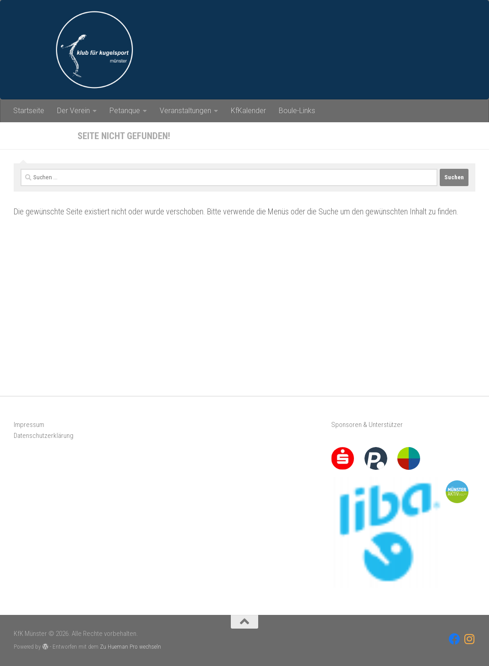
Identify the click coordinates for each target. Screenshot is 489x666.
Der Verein (73, 110)
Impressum (29, 425)
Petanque (124, 110)
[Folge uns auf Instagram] (469, 639)
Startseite (28, 110)
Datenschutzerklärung (43, 436)
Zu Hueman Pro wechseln (130, 646)
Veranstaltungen (185, 110)
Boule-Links (297, 110)
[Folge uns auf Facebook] (454, 639)
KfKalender (248, 110)
